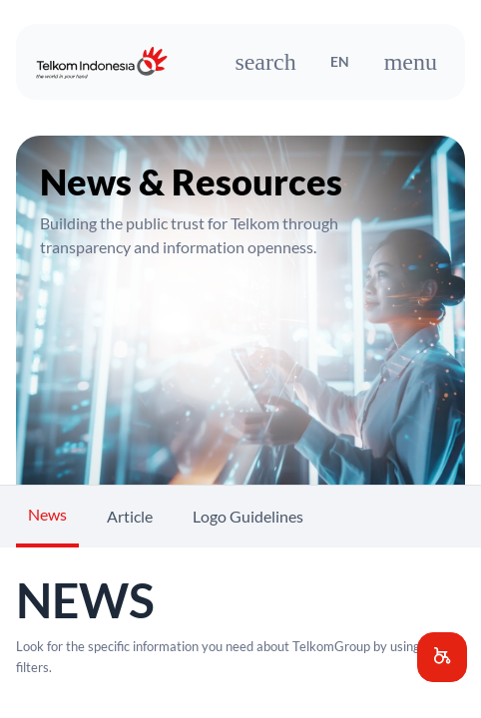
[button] (442, 657)
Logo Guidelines (248, 516)
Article (130, 516)
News (47, 514)
